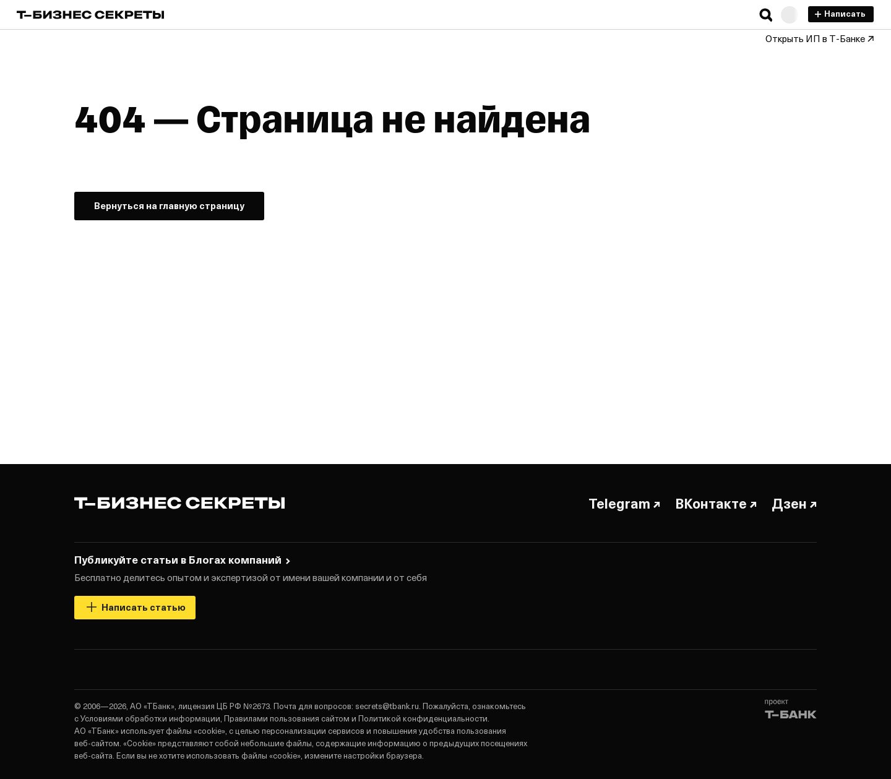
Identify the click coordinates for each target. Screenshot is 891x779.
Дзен (794, 503)
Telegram (624, 503)
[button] (766, 15)
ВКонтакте (716, 503)
